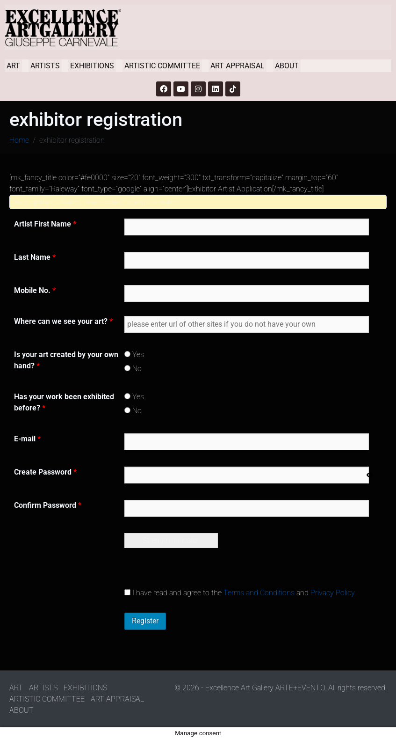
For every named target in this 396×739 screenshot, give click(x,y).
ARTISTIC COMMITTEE (162, 65)
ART (13, 65)
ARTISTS (45, 65)
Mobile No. (35, 290)
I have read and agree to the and (239, 592)
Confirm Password (47, 505)
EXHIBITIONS (92, 65)
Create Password (45, 472)
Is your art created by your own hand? (66, 360)
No (133, 368)
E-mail (27, 438)
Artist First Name (45, 224)
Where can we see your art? (63, 321)
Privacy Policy (332, 592)
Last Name (35, 257)
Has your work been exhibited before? (64, 402)
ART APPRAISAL (237, 65)
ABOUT (287, 65)
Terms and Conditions (259, 592)
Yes (134, 354)
